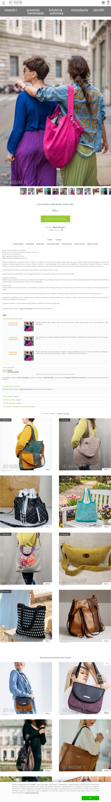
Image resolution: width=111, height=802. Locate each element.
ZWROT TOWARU (11, 396)
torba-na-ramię (67, 244)
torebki (49, 239)
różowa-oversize (79, 244)
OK (90, 798)
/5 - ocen (54, 230)
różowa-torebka (18, 244)
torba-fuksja (30, 244)
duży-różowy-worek (53, 244)
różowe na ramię (92, 244)
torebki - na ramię (63, 413)
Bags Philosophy (59, 227)
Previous (3, 97)
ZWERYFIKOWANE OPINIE (13, 319)
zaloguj (108, 4)
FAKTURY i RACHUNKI (12, 403)
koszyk (103, 4)
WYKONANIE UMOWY (12, 400)
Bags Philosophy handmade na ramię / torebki (55, 657)
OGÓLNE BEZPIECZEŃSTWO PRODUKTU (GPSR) (20, 406)
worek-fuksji (40, 244)
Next (107, 97)
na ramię (58, 239)
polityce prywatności (31, 793)
